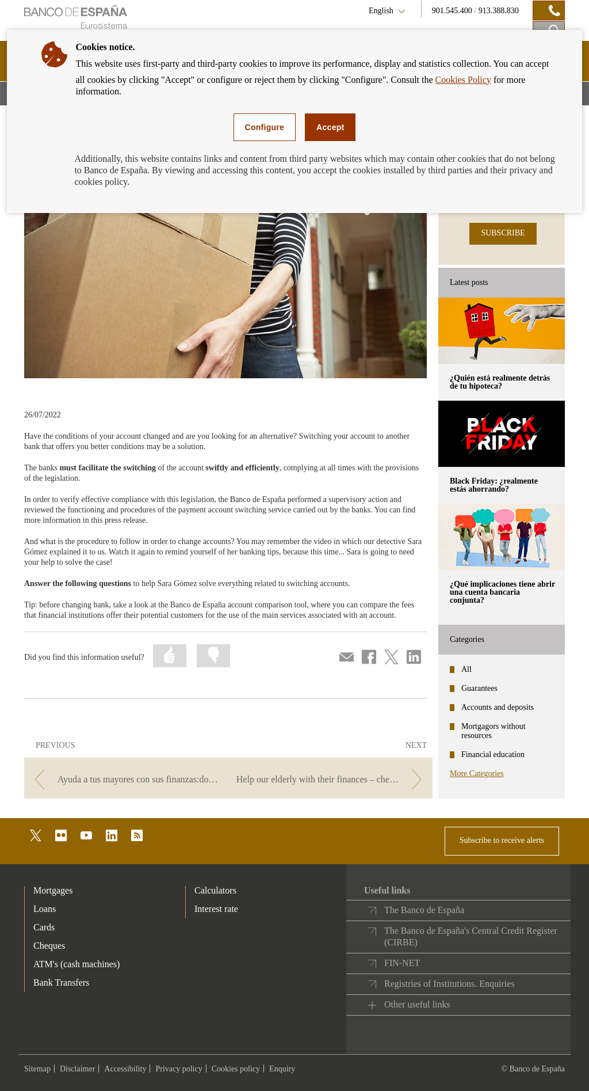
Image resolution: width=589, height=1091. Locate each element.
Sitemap (37, 1069)
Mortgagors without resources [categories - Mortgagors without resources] (493, 731)
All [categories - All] (466, 669)
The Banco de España (424, 910)
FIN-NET (402, 963)
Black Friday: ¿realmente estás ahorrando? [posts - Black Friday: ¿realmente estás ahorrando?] (494, 485)
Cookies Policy (463, 80)
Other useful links (417, 1004)
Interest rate (216, 909)
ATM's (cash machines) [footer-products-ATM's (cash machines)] (76, 964)
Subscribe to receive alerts (502, 840)
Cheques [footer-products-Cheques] (49, 946)
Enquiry (282, 1069)
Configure (265, 127)
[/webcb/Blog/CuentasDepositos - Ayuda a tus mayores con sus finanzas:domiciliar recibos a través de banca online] (125, 779)
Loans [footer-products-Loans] (44, 909)
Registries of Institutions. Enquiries (449, 984)
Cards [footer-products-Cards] (44, 927)
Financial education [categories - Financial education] (493, 754)
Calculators (215, 890)
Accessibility (125, 1069)
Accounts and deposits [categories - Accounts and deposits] (497, 707)
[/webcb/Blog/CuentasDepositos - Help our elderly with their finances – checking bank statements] (331, 779)
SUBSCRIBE (503, 233)
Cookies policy (236, 1069)
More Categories (477, 773)
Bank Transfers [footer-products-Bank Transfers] (61, 982)
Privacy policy (178, 1069)
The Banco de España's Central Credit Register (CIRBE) (470, 936)
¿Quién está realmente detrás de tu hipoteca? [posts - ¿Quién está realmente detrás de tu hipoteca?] (500, 382)
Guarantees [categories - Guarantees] (479, 688)
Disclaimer (77, 1069)
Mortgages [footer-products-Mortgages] (52, 890)
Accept (330, 127)
